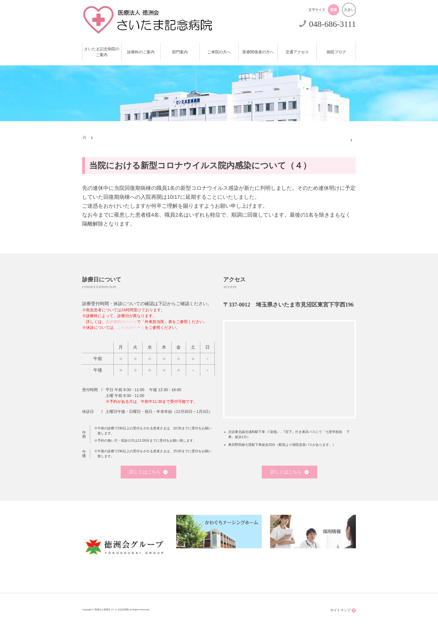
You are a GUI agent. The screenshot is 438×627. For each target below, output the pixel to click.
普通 (333, 10)
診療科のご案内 (140, 52)
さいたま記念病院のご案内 (101, 52)
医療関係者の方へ (258, 52)
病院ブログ (336, 52)
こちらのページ (131, 327)
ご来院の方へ (219, 52)
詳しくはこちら (148, 472)
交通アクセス (297, 52)
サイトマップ (343, 610)
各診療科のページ (121, 321)
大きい (349, 10)
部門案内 (180, 52)
